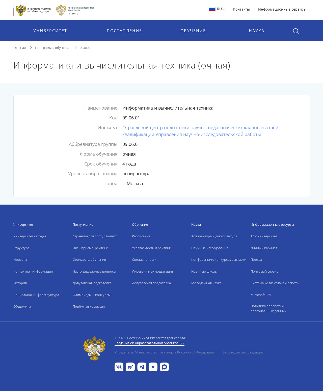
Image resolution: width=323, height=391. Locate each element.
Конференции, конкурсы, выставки (218, 259)
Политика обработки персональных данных (268, 308)
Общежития (23, 306)
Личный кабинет (264, 248)
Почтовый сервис (264, 271)
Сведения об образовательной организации (149, 343)
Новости (20, 259)
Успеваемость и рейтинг (151, 248)
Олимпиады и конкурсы (92, 294)
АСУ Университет (264, 236)
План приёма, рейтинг (90, 248)
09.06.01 (86, 47)
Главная (19, 47)
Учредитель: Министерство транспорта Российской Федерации (164, 352)
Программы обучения (52, 47)
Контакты (241, 9)
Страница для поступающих (95, 236)
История (20, 283)
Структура (21, 248)
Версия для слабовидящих (243, 352)
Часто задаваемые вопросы (94, 271)
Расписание (141, 236)
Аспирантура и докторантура (214, 236)
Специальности (144, 259)
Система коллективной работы (275, 283)
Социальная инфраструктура (36, 294)
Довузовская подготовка (92, 283)
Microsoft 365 (261, 294)
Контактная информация (33, 271)
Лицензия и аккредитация (152, 271)
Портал (256, 259)
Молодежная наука (206, 283)
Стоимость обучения (89, 259)
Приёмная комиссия (89, 306)
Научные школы (204, 271)
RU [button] (216, 8)
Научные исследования (209, 248)
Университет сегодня (29, 236)
